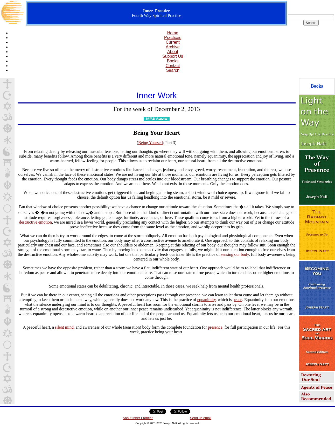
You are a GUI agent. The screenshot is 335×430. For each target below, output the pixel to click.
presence (215, 327)
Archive (172, 47)
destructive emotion (35, 222)
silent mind (64, 327)
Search (172, 70)
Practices (172, 37)
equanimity (206, 299)
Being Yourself (150, 142)
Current (172, 42)
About (172, 51)
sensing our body (235, 254)
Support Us (172, 56)
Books (172, 61)
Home (172, 33)
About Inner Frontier (138, 418)
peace (237, 299)
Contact (172, 65)
